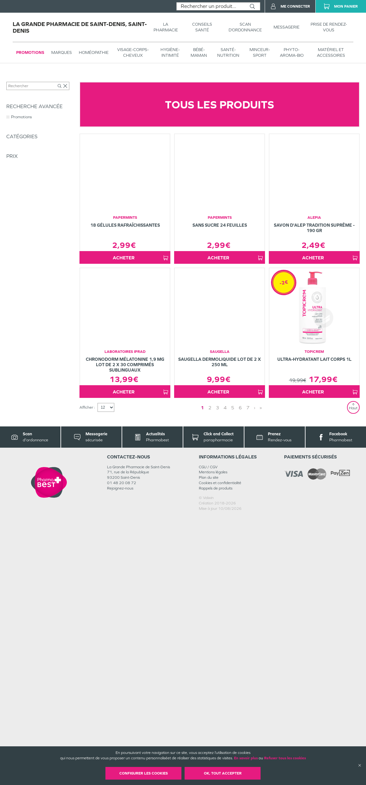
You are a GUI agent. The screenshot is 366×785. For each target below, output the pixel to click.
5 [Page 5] (232, 675)
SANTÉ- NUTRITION (228, 52)
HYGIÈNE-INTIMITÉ (170, 52)
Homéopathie (94, 52)
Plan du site (208, 745)
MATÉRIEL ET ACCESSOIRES (331, 52)
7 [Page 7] (247, 675)
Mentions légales (213, 740)
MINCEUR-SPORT (259, 52)
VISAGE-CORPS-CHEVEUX (133, 52)
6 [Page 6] (240, 675)
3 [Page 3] (217, 675)
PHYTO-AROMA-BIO (292, 52)
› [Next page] (254, 675)
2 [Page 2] (209, 675)
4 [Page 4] (225, 675)
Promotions (30, 52)
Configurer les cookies (143, 773)
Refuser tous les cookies (285, 758)
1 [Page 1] (202, 675)
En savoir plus (246, 758)
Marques (61, 52)
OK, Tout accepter (223, 773)
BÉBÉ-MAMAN (199, 52)
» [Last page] (261, 675)
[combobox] (211, 6)
